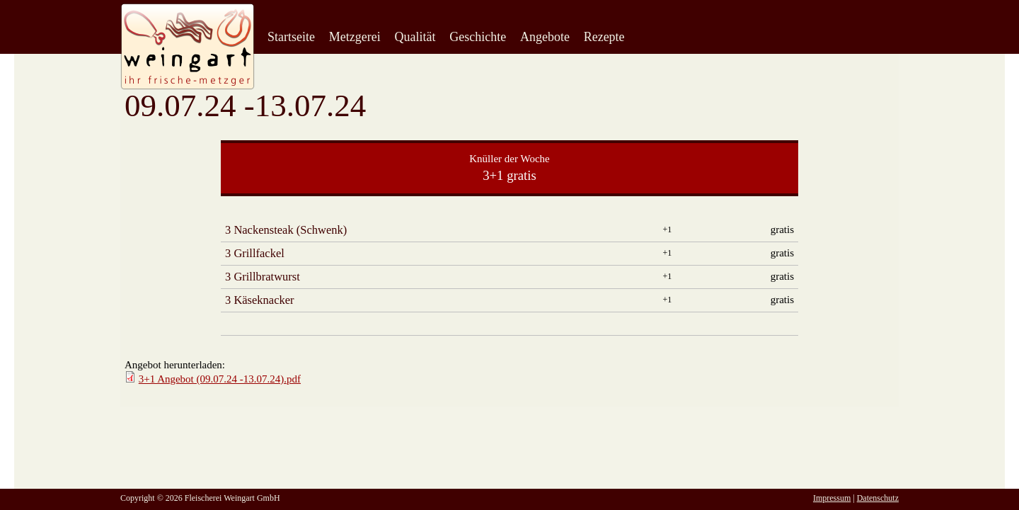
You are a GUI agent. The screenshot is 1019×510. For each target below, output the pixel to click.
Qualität (414, 37)
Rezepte (604, 37)
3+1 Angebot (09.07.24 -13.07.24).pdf (220, 379)
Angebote (545, 37)
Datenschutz (878, 498)
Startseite (291, 37)
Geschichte (477, 37)
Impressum (832, 498)
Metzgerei (355, 37)
